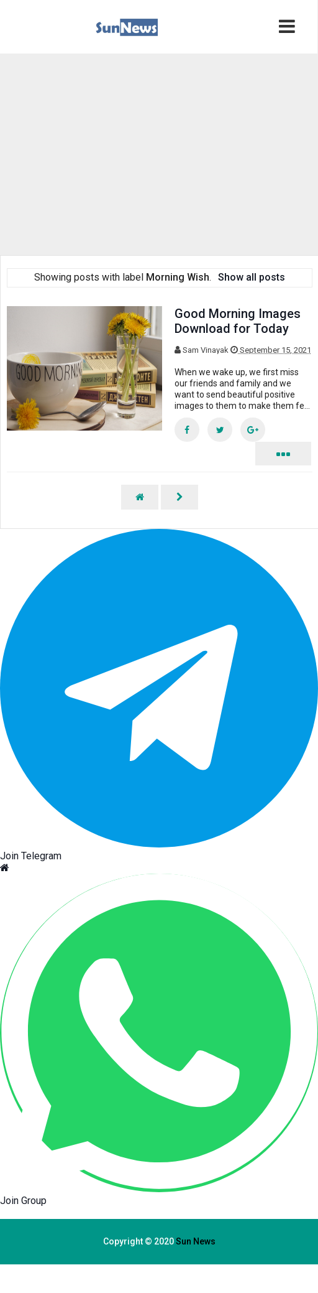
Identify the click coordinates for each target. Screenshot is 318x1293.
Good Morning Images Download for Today (238, 321)
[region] (120, 153)
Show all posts (251, 277)
